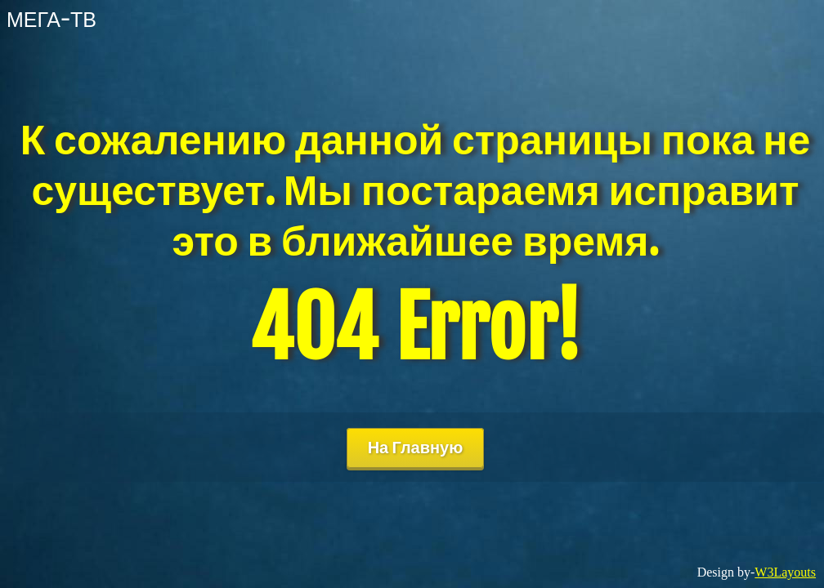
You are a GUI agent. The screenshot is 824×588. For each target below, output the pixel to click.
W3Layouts (785, 572)
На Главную (416, 447)
